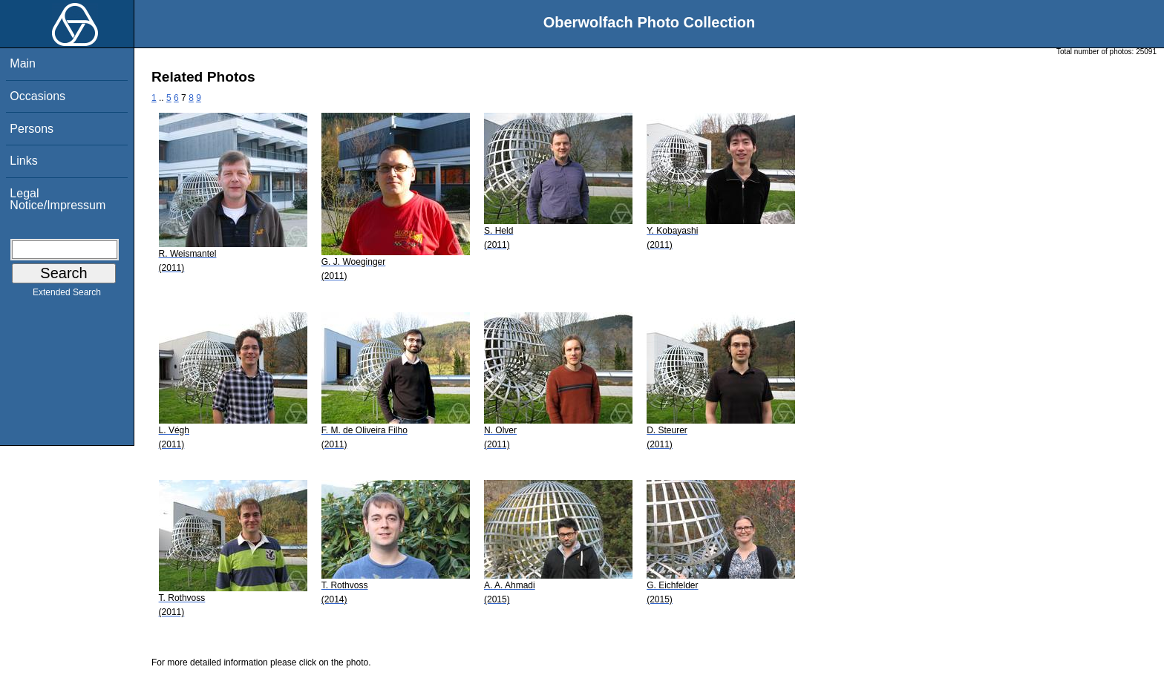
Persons (31, 128)
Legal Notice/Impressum (57, 199)
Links (23, 160)
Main (23, 63)
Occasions (37, 96)
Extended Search (67, 295)
